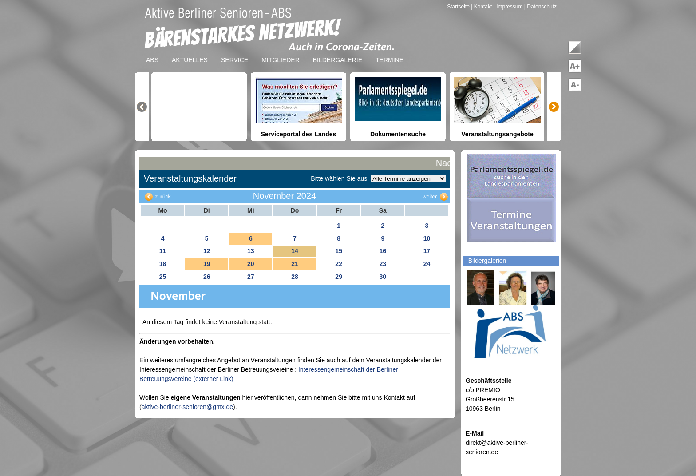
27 (250, 276)
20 (250, 263)
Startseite (459, 7)
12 (206, 250)
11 (162, 250)
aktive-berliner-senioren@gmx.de (187, 406)
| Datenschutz (540, 7)
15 (338, 250)
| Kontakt (482, 7)
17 (427, 250)
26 (206, 276)
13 (250, 250)
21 (294, 263)
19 (206, 263)
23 (382, 263)
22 (338, 263)
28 (294, 276)
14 (294, 250)
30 (382, 276)
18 (162, 263)
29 (338, 276)
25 (162, 276)
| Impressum (508, 7)
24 (427, 263)
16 (382, 250)
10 (427, 238)
